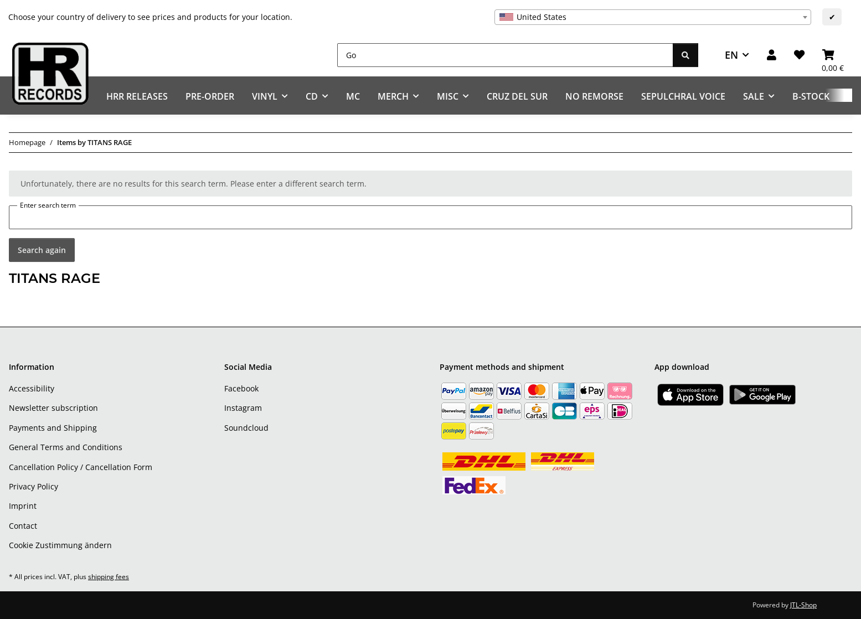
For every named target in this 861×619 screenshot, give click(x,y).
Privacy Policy (33, 486)
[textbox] (653, 17)
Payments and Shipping (53, 427)
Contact (23, 525)
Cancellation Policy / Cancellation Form (80, 467)
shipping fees (108, 576)
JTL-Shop (803, 605)
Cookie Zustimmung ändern (60, 545)
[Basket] (832, 55)
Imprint (23, 506)
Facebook (241, 388)
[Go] (505, 55)
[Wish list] (799, 55)
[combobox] (652, 17)
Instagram (243, 408)
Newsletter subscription (53, 408)
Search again (42, 250)
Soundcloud (246, 427)
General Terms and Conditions (65, 447)
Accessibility (31, 388)
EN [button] (731, 54)
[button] (771, 55)
